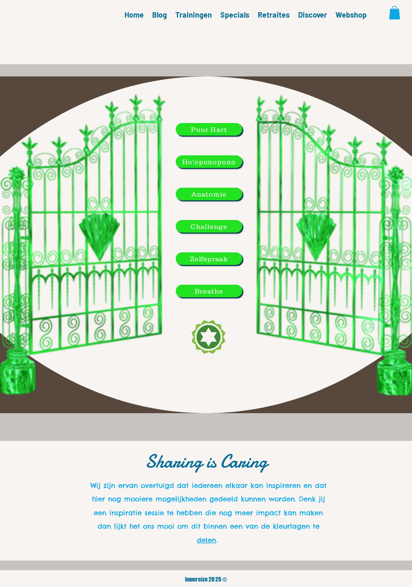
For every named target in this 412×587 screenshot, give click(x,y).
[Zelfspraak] (209, 258)
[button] (394, 12)
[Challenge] (209, 226)
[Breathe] (209, 291)
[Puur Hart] (209, 129)
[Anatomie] (209, 194)
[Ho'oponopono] (209, 161)
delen (206, 540)
